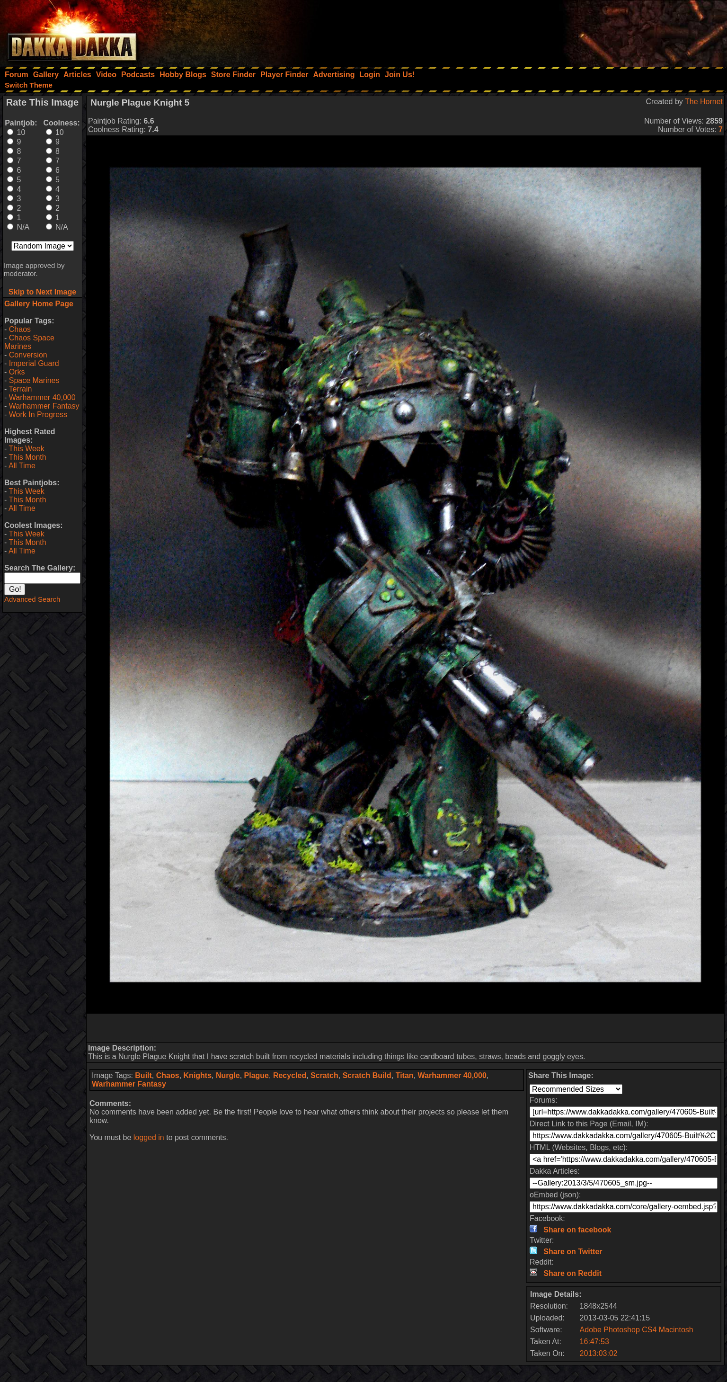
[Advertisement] (599, 31)
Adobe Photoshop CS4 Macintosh (636, 1330)
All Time (22, 466)
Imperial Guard (34, 363)
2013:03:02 (599, 1353)
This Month (27, 457)
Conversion (28, 355)
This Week (26, 449)
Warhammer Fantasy (44, 406)
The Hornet (704, 102)
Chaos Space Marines (29, 342)
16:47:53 (594, 1341)
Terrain (20, 389)
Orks (17, 372)
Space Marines (34, 380)
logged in (148, 1137)
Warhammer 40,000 (42, 397)
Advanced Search (32, 599)
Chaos (20, 329)
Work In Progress (38, 414)
